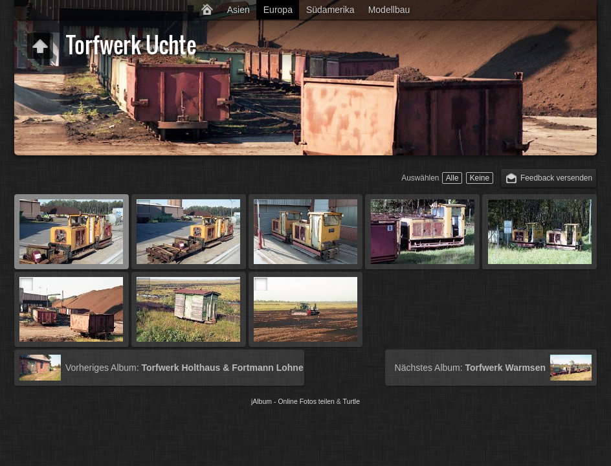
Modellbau (389, 10)
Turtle (351, 401)
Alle (452, 178)
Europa (278, 10)
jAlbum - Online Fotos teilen (293, 401)
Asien (238, 10)
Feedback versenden (556, 178)
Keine (479, 178)
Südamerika (330, 10)
